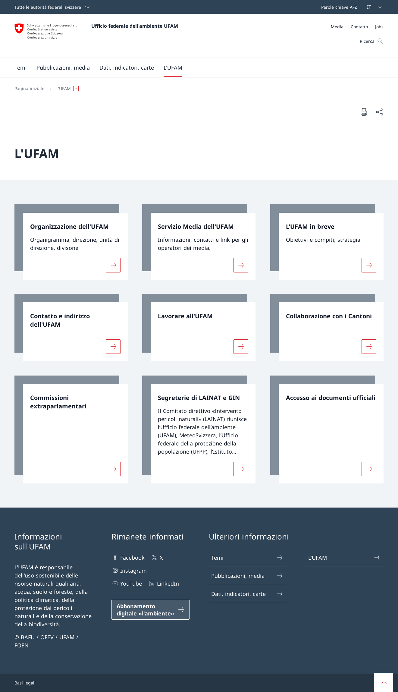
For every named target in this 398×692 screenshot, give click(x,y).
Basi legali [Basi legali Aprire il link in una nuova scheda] (25, 683)
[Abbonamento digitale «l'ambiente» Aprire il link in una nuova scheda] (150, 610)
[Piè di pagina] (199, 683)
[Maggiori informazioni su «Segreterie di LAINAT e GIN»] (241, 469)
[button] (21, 67)
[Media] (337, 27)
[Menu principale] (194, 67)
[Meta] (357, 27)
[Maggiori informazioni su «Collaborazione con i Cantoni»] (368, 346)
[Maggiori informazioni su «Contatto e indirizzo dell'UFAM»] (113, 346)
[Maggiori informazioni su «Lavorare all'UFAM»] (241, 346)
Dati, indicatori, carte (247, 594)
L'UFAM (344, 557)
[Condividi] (379, 112)
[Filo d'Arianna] (197, 88)
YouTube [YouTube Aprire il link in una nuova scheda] (126, 583)
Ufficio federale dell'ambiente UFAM (134, 26)
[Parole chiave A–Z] (338, 7)
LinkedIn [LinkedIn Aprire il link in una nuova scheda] (163, 583)
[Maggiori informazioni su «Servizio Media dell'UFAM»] (241, 265)
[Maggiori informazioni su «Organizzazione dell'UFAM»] (113, 265)
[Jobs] (379, 27)
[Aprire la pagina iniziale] (96, 36)
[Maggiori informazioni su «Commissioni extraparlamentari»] (113, 469)
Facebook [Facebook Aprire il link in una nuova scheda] (128, 557)
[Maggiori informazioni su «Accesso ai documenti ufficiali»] (368, 469)
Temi (247, 557)
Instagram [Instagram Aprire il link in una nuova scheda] (129, 570)
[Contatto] (359, 27)
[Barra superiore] (338, 7)
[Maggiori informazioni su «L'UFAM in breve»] (368, 265)
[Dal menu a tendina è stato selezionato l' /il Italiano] (373, 7)
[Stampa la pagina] (363, 112)
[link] (71, 242)
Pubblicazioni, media (247, 576)
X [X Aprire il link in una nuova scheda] (157, 557)
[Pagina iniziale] (29, 88)
